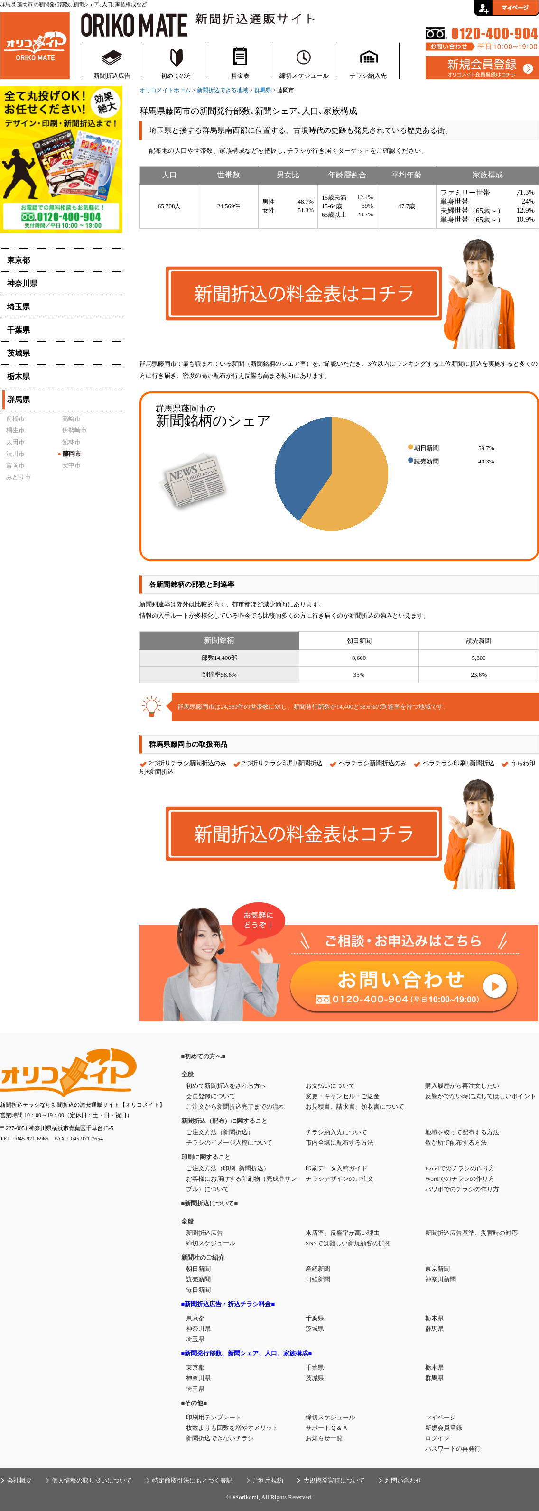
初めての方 (176, 75)
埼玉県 (195, 1339)
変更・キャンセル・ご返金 (343, 1096)
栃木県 (434, 1318)
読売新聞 (198, 1279)
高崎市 (71, 418)
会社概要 (19, 1480)
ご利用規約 (267, 1480)
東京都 (195, 1318)
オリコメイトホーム (165, 90)
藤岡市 (69, 453)
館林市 (71, 441)
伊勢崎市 (74, 430)
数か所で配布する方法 (456, 1142)
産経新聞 (318, 1268)
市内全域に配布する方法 (339, 1142)
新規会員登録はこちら (482, 68)
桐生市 (15, 430)
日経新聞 (318, 1279)
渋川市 (15, 453)
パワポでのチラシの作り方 (462, 1189)
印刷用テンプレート (214, 1417)
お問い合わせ (403, 1480)
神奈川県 (198, 1328)
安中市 (71, 465)
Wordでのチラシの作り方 (459, 1178)
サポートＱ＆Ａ (327, 1427)
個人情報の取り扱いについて (92, 1480)
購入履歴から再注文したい (462, 1085)
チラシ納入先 (368, 75)
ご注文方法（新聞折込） (220, 1132)
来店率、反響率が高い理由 (343, 1232)
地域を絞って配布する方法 (462, 1132)
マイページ (440, 1417)
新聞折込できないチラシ (220, 1438)
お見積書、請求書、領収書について (355, 1106)
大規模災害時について (334, 1480)
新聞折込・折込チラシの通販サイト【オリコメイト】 (35, 44)
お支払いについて (330, 1085)
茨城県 (315, 1328)
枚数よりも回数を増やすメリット (232, 1427)
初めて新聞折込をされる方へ (226, 1085)
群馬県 (262, 90)
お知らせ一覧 (324, 1438)
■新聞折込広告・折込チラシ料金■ (228, 1303)
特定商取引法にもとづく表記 (192, 1480)
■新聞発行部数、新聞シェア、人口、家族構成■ (246, 1353)
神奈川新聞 (440, 1279)
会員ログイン (506, 8)
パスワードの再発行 (453, 1448)
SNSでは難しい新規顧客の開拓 (348, 1243)
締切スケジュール (304, 75)
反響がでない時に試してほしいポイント (480, 1096)
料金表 (240, 75)
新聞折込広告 (111, 75)
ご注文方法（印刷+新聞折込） (228, 1168)
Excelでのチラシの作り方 (460, 1168)
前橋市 (15, 418)
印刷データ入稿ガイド (336, 1168)
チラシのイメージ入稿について (229, 1142)
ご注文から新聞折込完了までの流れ (235, 1106)
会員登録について (210, 1096)
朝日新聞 (198, 1268)
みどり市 (18, 477)
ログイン (437, 1438)
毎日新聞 (198, 1289)
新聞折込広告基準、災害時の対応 (471, 1232)
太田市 (15, 441)
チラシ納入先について (336, 1132)
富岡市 (15, 465)
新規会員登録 (443, 1427)
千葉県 (315, 1318)
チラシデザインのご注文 (339, 1178)
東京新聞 (437, 1268)
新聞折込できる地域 (222, 90)
